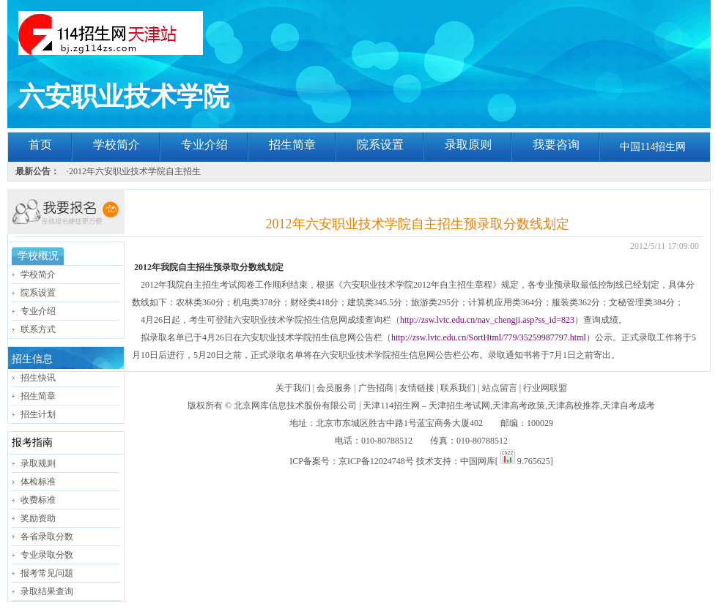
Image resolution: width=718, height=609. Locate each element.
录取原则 (468, 144)
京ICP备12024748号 (376, 461)
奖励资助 (38, 518)
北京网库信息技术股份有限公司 (295, 405)
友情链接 (416, 388)
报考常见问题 (47, 573)
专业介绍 (204, 144)
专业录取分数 (47, 555)
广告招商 (375, 388)
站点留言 (499, 388)
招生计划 (38, 414)
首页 (40, 144)
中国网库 (477, 461)
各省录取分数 (47, 536)
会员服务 (334, 388)
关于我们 (293, 388)
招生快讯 (38, 378)
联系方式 (38, 329)
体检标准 (38, 482)
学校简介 (116, 144)
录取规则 (38, 463)
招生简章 (292, 144)
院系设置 (380, 144)
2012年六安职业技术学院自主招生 (135, 171)
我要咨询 (556, 144)
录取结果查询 (47, 591)
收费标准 (38, 500)
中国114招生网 (653, 146)
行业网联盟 (545, 388)
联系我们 (457, 388)
